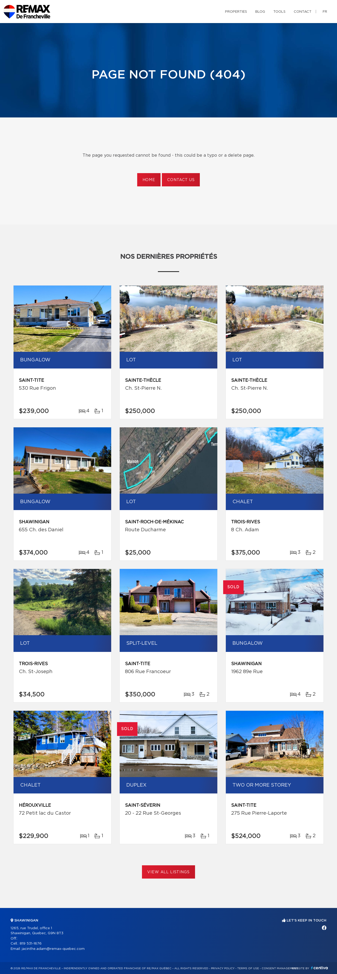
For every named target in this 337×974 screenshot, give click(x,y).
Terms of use (248, 968)
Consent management (280, 968)
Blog (260, 12)
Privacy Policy (223, 968)
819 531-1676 (31, 943)
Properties (236, 12)
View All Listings (168, 872)
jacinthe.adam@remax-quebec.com (53, 949)
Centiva (319, 967)
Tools (279, 12)
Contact (303, 12)
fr (325, 12)
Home (148, 180)
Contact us (181, 180)
